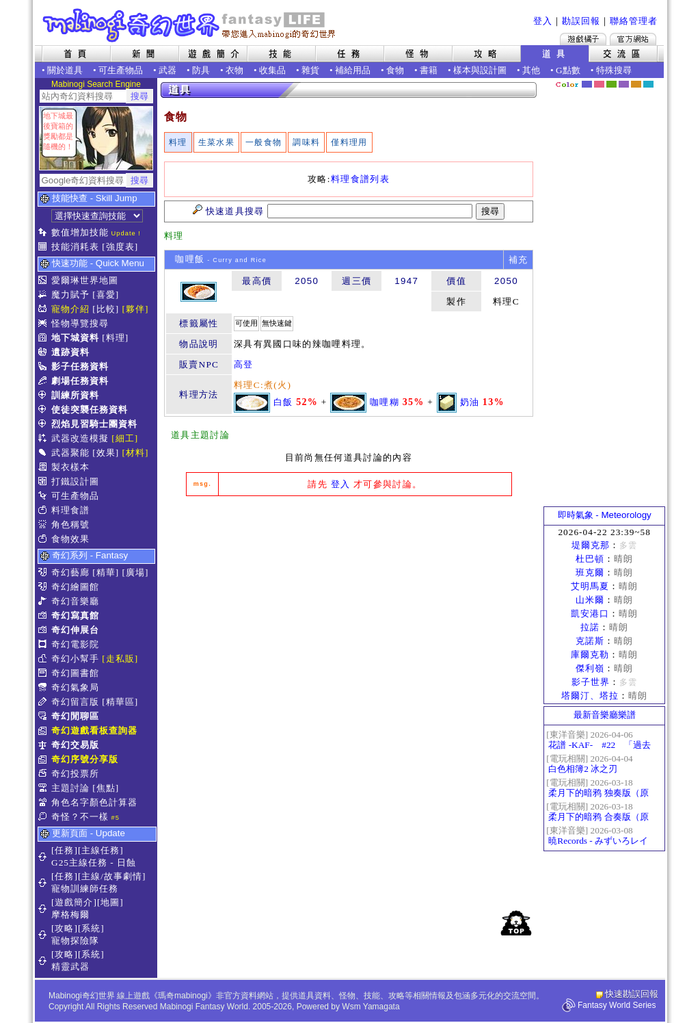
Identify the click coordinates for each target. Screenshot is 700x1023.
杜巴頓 (590, 559)
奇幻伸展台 (75, 630)
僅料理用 (349, 142)
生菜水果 (216, 142)
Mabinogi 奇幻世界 (190, 25)
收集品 (272, 70)
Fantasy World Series (617, 1005)
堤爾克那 (590, 545)
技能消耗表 (75, 247)
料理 (178, 142)
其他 (531, 70)
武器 (167, 70)
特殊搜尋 (614, 70)
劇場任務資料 (80, 381)
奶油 (470, 401)
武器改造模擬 (80, 438)
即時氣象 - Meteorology (604, 515)
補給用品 (353, 70)
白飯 (283, 401)
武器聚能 (70, 453)
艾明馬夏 (590, 586)
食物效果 (70, 539)
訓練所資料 (75, 395)
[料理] (115, 338)
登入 (542, 21)
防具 (201, 70)
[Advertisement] (348, 609)
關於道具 (65, 70)
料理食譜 (70, 510)
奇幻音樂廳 (75, 601)
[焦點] (105, 788)
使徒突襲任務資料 (89, 409)
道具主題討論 (200, 435)
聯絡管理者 (634, 21)
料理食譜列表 (360, 179)
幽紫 (624, 84)
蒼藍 (648, 84)
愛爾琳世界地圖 (84, 280)
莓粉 (599, 84)
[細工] (124, 438)
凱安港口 (590, 613)
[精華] (105, 572)
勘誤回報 (581, 21)
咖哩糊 (384, 401)
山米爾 (590, 600)
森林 (611, 84)
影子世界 (590, 682)
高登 (244, 364)
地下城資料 (75, 338)
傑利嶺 (590, 668)
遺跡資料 (70, 352)
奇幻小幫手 (75, 658)
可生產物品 (120, 70)
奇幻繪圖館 (75, 587)
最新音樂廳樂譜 (605, 715)
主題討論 (70, 788)
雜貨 (310, 70)
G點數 (568, 70)
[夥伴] (135, 309)
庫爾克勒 (590, 654)
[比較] (105, 309)
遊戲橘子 (583, 39)
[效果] (105, 453)
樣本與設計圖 (480, 70)
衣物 (234, 70)
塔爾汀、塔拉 (590, 695)
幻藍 (587, 84)
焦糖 (636, 84)
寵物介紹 (70, 309)
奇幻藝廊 (70, 572)
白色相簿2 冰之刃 (582, 769)
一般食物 (263, 142)
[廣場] (135, 572)
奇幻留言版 (75, 702)
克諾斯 (590, 641)
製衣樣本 (70, 467)
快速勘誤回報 (631, 994)
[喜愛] (105, 294)
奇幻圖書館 (75, 673)
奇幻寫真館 (75, 615)
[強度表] (120, 247)
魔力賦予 (70, 294)
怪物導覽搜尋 (80, 323)
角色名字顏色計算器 (94, 802)
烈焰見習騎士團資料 (94, 424)
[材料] (135, 453)
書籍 (429, 70)
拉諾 (590, 627)
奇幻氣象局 (75, 687)
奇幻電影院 (75, 644)
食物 (395, 70)
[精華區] (120, 702)
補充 (518, 260)
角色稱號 (70, 524)
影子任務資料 (80, 366)
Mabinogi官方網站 (633, 39)
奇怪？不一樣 (80, 817)
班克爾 (590, 572)
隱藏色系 (656, 79)
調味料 (306, 142)
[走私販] (120, 658)
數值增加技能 (80, 232)
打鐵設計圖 (75, 481)
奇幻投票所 (75, 773)
